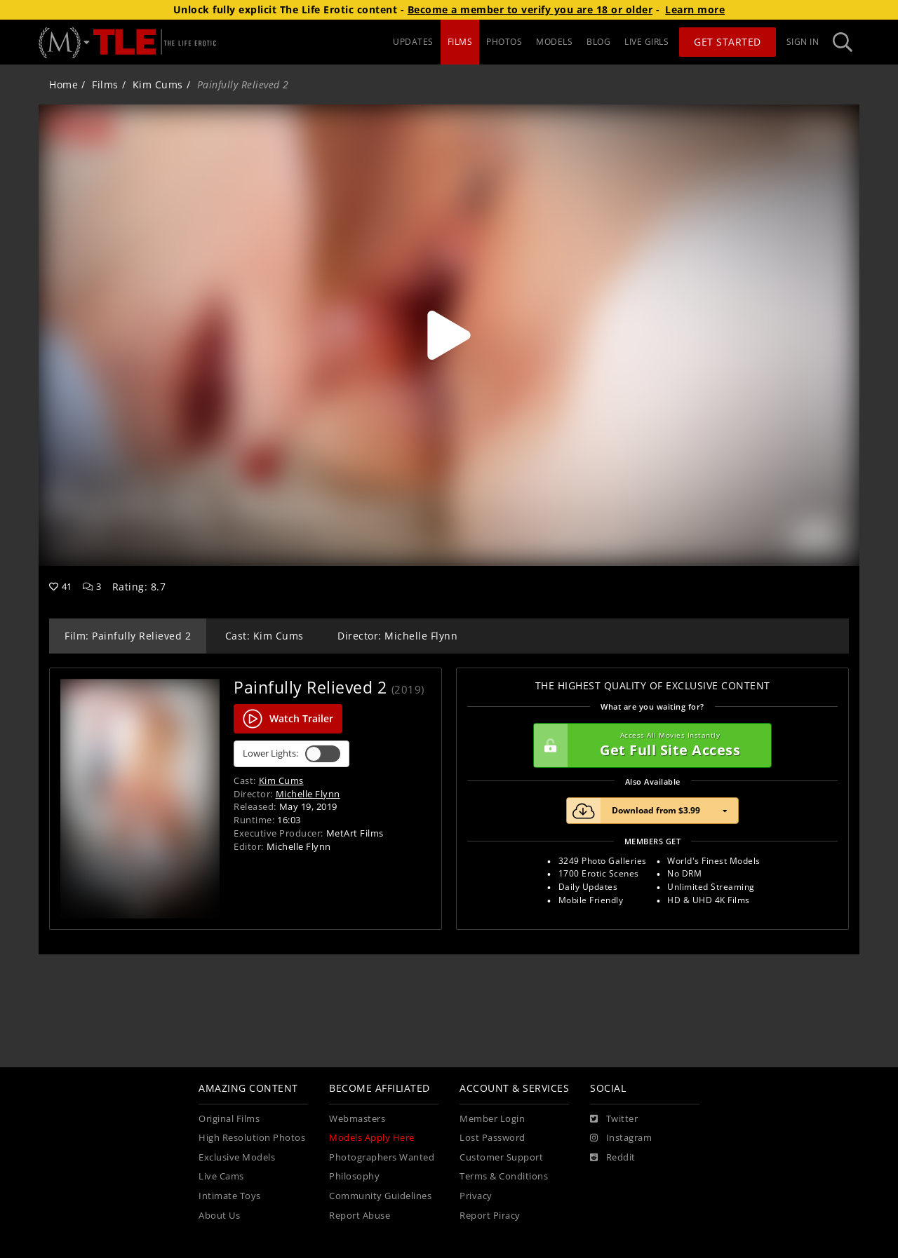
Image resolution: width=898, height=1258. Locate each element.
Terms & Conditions (504, 1176)
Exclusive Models (237, 1157)
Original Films (229, 1119)
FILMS (460, 42)
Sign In (802, 42)
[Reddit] (613, 1157)
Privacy (476, 1196)
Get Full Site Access (649, 745)
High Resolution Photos (252, 1138)
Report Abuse (359, 1216)
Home (63, 84)
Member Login (492, 1119)
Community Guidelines (380, 1196)
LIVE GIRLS (646, 42)
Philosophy (354, 1176)
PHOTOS (504, 42)
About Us (219, 1216)
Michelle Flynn (308, 793)
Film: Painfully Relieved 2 (128, 635)
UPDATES (413, 42)
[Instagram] (621, 1138)
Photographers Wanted (381, 1157)
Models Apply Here (372, 1138)
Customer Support (501, 1157)
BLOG (598, 42)
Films (105, 84)
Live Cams (221, 1176)
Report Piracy (490, 1216)
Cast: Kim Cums (264, 635)
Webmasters (357, 1119)
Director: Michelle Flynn (397, 635)
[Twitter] (614, 1119)
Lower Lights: (291, 753)
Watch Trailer (288, 719)
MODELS (554, 42)
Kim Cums (158, 84)
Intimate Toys (230, 1196)
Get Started (727, 41)
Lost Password (492, 1138)
